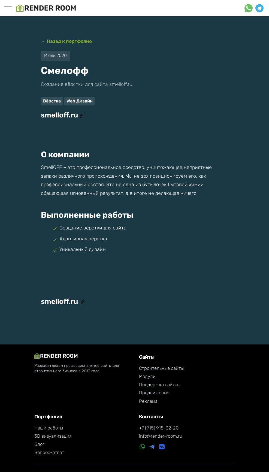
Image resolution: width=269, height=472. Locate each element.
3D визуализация (53, 436)
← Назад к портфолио (66, 41)
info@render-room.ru (160, 436)
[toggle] (8, 8)
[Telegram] (152, 447)
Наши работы (48, 428)
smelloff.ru (63, 115)
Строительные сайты (161, 368)
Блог (39, 444)
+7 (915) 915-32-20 (159, 428)
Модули (147, 376)
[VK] (162, 447)
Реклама (148, 401)
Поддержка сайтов (159, 384)
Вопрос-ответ (49, 452)
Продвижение (154, 392)
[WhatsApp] (142, 447)
